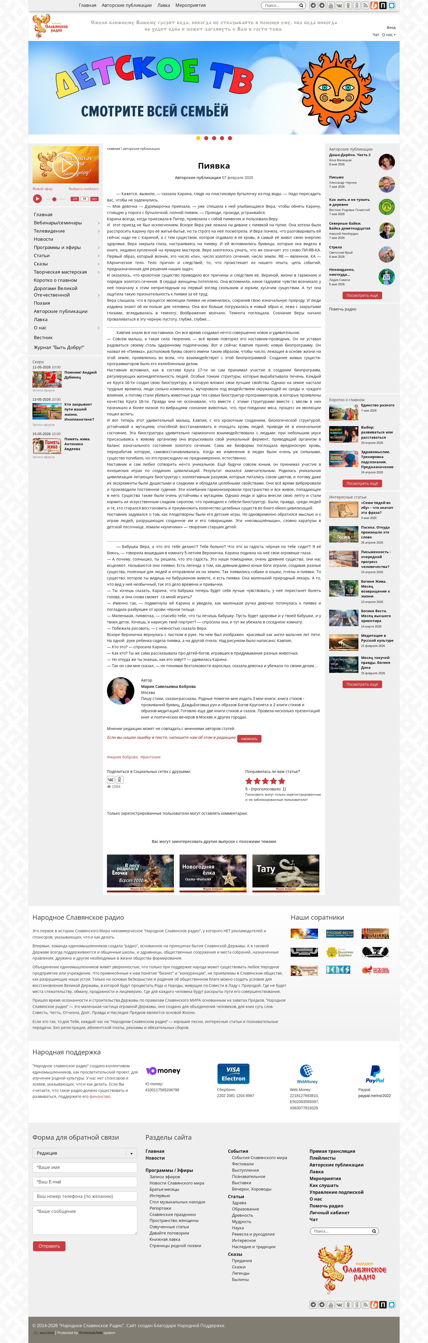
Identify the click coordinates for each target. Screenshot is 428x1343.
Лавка (163, 5)
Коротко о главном (55, 280)
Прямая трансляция (332, 1151)
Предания (242, 1261)
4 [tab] (222, 138)
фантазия (151, 757)
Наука (238, 1228)
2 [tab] (206, 138)
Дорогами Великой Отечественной (56, 292)
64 (84, 198)
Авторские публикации (127, 5)
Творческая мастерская (60, 272)
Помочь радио (342, 309)
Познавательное (248, 1176)
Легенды (240, 1273)
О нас (40, 327)
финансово (100, 1096)
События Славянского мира (259, 1158)
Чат (376, 35)
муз (94, 198)
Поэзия (42, 303)
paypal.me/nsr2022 (374, 1095)
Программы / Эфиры (169, 1170)
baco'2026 (43, 1333)
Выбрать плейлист (84, 189)
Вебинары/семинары (58, 222)
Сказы (41, 263)
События (238, 1151)
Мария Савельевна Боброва (168, 686)
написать (249, 739)
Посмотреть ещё (362, 295)
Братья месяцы (164, 1189)
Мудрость (241, 1221)
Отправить (49, 1246)
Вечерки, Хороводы (252, 1189)
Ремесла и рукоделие (253, 1234)
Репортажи (160, 1208)
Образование (245, 1209)
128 (75, 198)
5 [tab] (230, 138)
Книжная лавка (165, 1239)
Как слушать (324, 1185)
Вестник (43, 337)
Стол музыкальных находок (178, 1202)
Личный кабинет (330, 1212)
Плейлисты (323, 1158)
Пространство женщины (174, 1220)
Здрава (239, 1203)
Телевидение (49, 231)
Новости (43, 239)
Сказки (239, 1267)
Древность (242, 1215)
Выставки (241, 1183)
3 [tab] (214, 138)
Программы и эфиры (57, 247)
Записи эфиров (165, 1177)
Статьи (42, 255)
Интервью (160, 1196)
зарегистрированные (303, 794)
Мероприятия (191, 5)
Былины (240, 1279)
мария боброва (123, 757)
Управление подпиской (337, 1192)
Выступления (245, 1170)
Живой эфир (42, 189)
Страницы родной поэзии (175, 1246)
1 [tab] (198, 138)
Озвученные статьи (169, 1227)
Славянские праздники (173, 1214)
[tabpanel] (214, 87)
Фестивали (243, 1164)
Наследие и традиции (254, 1247)
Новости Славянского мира (177, 1183)
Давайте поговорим (169, 1233)
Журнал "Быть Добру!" (59, 347)
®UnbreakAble (91, 1333)
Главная (87, 5)
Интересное (244, 1240)
